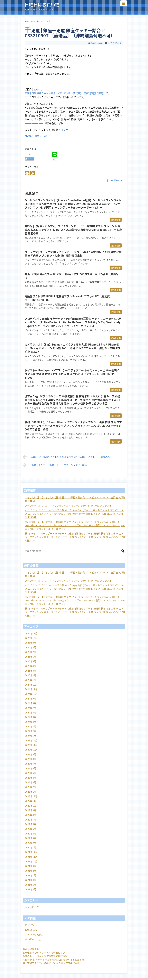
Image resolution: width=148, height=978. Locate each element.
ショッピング (115, 43)
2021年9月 (30, 866)
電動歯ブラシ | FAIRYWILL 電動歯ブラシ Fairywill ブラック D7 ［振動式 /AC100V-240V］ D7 (67, 298)
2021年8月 (30, 870)
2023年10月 (31, 749)
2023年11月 (31, 745)
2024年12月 (31, 684)
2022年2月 (30, 842)
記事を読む (116, 219)
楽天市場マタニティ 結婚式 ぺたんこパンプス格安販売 (51, 963)
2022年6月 (30, 824)
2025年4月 (30, 666)
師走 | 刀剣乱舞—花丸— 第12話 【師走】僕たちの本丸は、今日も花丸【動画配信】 (72, 276)
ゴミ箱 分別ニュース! (36, 136)
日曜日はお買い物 (42, 4)
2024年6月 (30, 712)
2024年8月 (30, 703)
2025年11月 (31, 633)
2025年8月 (30, 647)
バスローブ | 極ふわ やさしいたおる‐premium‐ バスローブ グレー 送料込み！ (67, 456)
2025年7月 (30, 652)
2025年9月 (30, 642)
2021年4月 (30, 889)
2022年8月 (30, 815)
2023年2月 (30, 787)
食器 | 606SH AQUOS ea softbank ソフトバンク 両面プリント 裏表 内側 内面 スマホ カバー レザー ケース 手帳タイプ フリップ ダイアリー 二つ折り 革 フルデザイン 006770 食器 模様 (73, 425)
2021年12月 (31, 852)
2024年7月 (30, 708)
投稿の (31, 929)
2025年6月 (30, 656)
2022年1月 (30, 847)
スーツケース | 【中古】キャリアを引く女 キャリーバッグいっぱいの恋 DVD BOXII (68, 505)
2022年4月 (30, 833)
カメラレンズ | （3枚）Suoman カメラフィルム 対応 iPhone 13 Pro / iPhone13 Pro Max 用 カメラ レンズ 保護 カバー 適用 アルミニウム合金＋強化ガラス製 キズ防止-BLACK (73, 348)
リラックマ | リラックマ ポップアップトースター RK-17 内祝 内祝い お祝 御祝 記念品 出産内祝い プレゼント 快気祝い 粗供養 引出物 (73, 254)
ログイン (29, 925)
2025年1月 (30, 680)
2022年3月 (30, 838)
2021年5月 (30, 884)
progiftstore (115, 180)
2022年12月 (31, 796)
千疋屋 (64, 129)
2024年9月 (30, 698)
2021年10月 (31, 861)
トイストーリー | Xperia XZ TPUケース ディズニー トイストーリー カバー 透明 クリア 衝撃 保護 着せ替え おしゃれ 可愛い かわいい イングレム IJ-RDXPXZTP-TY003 (72, 374)
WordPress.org (33, 939)
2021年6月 (30, 880)
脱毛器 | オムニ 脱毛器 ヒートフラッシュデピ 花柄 (55, 465)
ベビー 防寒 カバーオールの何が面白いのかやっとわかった (53, 959)
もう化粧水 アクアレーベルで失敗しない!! (44, 952)
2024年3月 (30, 726)
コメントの (33, 934)
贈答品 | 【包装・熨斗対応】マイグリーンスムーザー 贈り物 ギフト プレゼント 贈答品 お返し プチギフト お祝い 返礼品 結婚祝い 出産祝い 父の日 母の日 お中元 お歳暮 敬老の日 (73, 229)
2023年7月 (30, 763)
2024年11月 (31, 689)
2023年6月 (30, 768)
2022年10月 (31, 805)
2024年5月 (30, 717)
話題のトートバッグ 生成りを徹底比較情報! (45, 956)
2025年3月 (30, 670)
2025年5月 (30, 661)
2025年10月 (31, 638)
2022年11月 (31, 801)
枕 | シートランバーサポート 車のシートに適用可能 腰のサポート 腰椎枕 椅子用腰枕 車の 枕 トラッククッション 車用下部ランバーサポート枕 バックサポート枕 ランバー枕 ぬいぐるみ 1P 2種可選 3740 (75, 537)
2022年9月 (30, 810)
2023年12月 (31, 740)
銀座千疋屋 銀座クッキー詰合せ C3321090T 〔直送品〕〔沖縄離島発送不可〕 (65, 93)
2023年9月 (30, 754)
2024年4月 (30, 722)
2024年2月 (30, 731)
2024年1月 (30, 735)
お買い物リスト (31, 949)
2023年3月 (30, 782)
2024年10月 (31, 694)
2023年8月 (30, 759)
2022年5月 (30, 829)
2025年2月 (30, 675)
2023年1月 (30, 791)
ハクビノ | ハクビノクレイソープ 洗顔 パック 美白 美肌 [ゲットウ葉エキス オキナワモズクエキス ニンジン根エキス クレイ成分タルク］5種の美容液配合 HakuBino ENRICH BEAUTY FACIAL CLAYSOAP (74, 513)
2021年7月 (30, 875)
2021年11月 (31, 856)
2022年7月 (30, 819)
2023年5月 (30, 773)
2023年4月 (30, 777)
